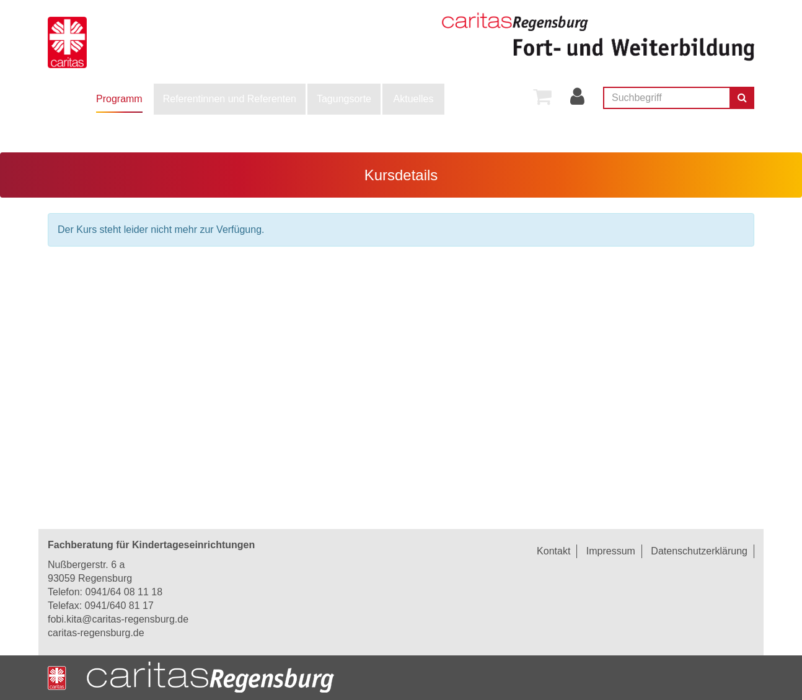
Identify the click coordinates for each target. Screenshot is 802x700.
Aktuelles (414, 99)
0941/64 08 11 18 (123, 592)
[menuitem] (119, 99)
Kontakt (553, 551)
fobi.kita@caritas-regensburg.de (118, 619)
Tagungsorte (344, 99)
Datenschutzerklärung (699, 551)
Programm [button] (119, 99)
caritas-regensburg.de (96, 633)
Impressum (610, 551)
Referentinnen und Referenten (229, 99)
